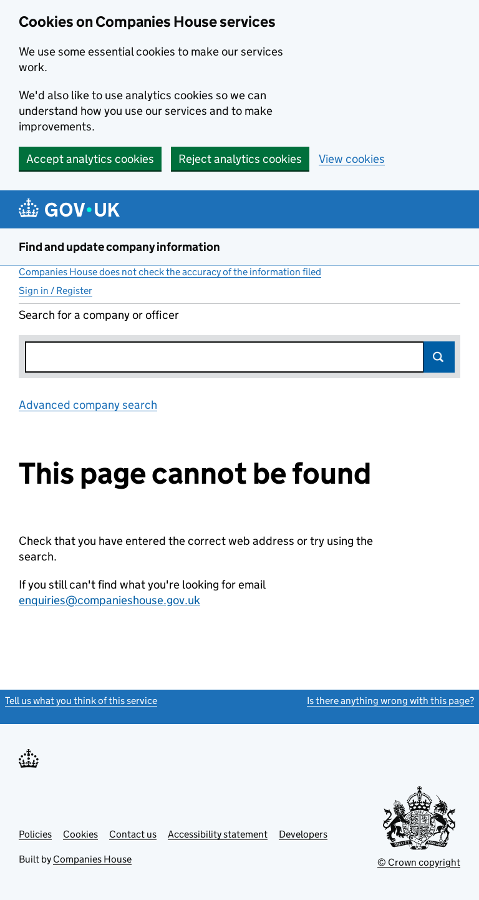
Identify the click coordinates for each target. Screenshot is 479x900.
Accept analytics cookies (90, 159)
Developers (303, 834)
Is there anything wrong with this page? (390, 701)
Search (439, 357)
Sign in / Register (55, 290)
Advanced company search (88, 405)
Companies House (92, 859)
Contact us (133, 834)
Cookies (80, 834)
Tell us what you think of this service (81, 701)
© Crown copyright (418, 862)
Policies (35, 834)
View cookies (352, 159)
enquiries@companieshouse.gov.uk (109, 600)
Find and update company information (119, 247)
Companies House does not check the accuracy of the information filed (170, 272)
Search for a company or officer (99, 315)
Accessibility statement (218, 834)
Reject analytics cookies (240, 159)
